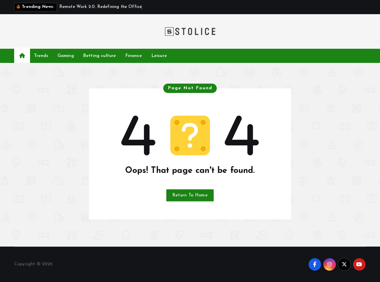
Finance (133, 56)
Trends (41, 56)
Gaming (66, 56)
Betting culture (99, 56)
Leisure (159, 56)
